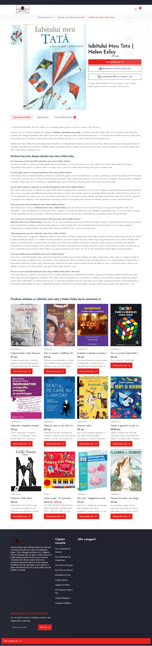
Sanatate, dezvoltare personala (70, 17)
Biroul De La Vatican (64, 570)
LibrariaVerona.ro (45, 17)
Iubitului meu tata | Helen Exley (102, 17)
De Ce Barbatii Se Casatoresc (63, 559)
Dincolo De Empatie (64, 565)
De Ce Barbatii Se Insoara (63, 550)
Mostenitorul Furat (62, 575)
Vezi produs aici (114, 62)
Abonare (45, 627)
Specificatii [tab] (42, 117)
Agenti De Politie (62, 585)
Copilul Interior (61, 580)
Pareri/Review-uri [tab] (65, 117)
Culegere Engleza (63, 603)
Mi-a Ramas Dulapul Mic (63, 592)
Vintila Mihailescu (62, 598)
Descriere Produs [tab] (21, 117)
